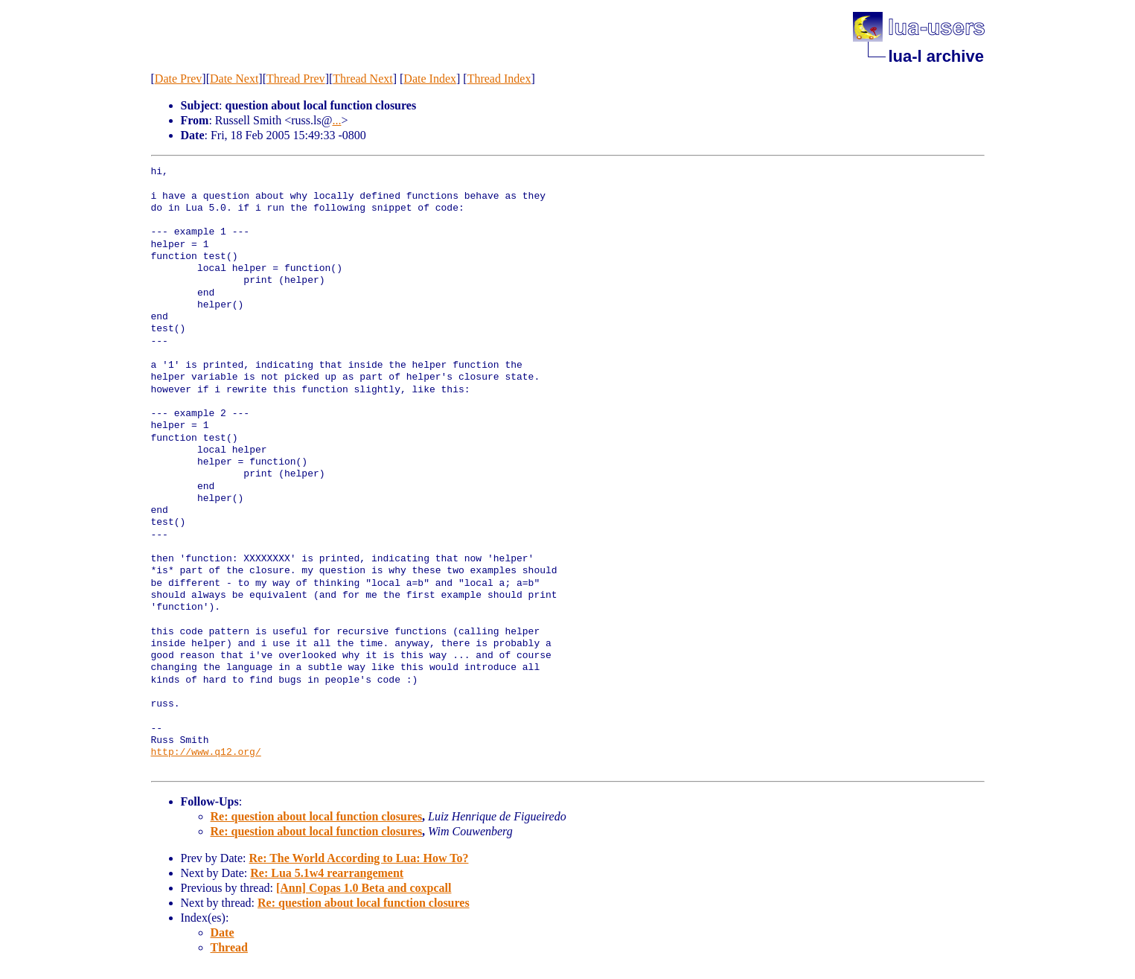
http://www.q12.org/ (206, 752)
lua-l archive (936, 56)
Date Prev (178, 78)
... (336, 120)
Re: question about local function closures (317, 816)
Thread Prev (295, 78)
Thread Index (499, 78)
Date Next (234, 78)
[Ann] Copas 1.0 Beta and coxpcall (364, 887)
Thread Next (362, 78)
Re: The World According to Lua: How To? (358, 858)
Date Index (429, 78)
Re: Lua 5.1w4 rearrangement (326, 873)
